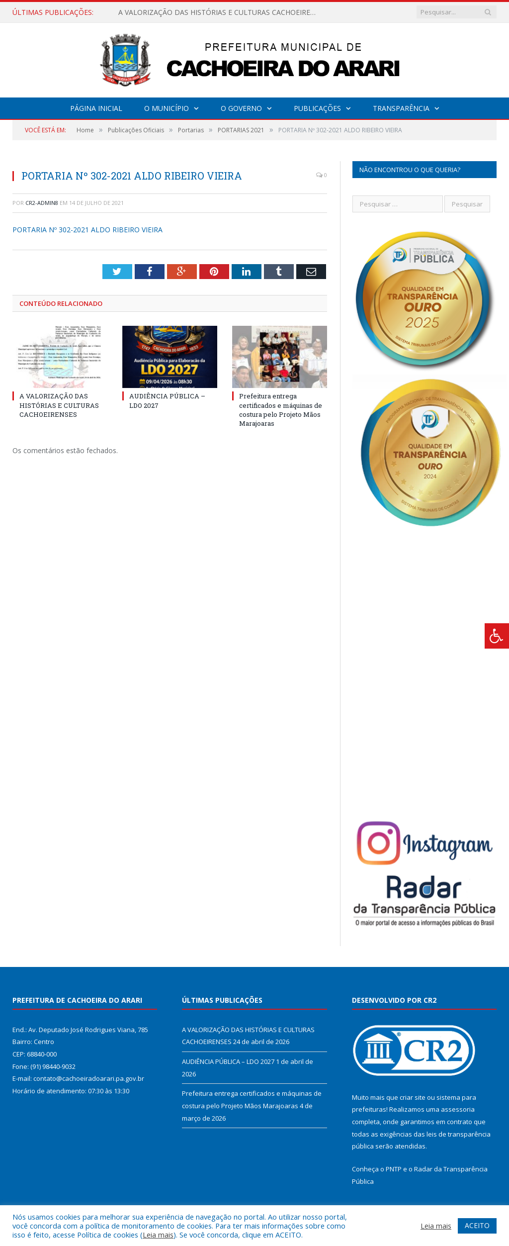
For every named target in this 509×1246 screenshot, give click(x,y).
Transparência (401, 108)
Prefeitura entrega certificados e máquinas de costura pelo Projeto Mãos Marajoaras (280, 409)
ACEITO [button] (477, 1225)
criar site (412, 1097)
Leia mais (158, 1235)
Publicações (317, 108)
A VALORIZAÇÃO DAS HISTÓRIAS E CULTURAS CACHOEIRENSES (220, 12)
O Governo (241, 108)
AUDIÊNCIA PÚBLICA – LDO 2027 (228, 1061)
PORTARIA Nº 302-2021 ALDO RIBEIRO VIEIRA (87, 229)
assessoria (458, 1109)
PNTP (394, 1168)
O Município (166, 108)
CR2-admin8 (41, 202)
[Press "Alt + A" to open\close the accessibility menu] (497, 636)
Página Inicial (96, 108)
